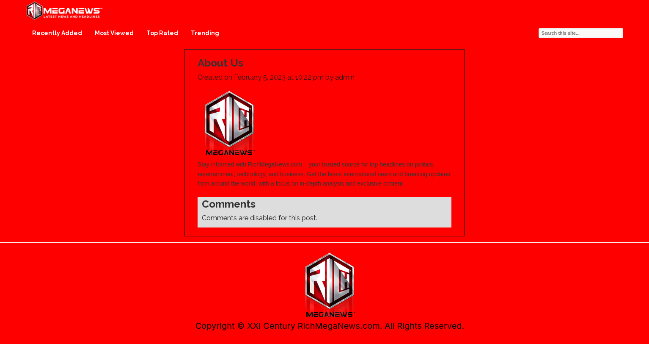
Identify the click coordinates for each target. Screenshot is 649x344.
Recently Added (57, 33)
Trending (205, 33)
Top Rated (162, 33)
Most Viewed (114, 33)
